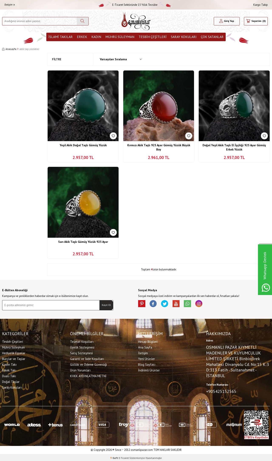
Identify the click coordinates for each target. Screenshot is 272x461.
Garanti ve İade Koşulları (87, 358)
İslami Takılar (60, 37)
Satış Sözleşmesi (81, 352)
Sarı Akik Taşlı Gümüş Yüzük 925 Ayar (83, 242)
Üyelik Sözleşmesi (82, 347)
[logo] (136, 21)
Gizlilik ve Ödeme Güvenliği (88, 364)
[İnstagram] (206, 304)
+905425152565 (221, 391)
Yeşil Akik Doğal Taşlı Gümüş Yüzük (83, 145)
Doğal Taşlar (11, 381)
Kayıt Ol (106, 304)
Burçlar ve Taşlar (13, 358)
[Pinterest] (142, 304)
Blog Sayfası (146, 364)
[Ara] (82, 21)
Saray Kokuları (184, 37)
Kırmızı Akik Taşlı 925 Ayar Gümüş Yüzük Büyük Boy (158, 147)
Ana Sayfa (145, 347)
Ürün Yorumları (80, 370)
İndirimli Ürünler (149, 370)
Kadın (96, 37)
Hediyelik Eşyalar (13, 352)
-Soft (114, 456)
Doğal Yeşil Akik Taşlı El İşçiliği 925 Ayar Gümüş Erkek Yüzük (234, 147)
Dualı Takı (9, 375)
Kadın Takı (9, 364)
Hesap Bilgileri (148, 341)
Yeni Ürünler (146, 358)
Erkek (82, 37)
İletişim (9, 4)
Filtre (56, 59)
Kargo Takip (260, 5)
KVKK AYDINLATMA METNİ (88, 375)
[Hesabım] (227, 21)
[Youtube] (180, 304)
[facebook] (155, 304)
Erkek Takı (9, 370)
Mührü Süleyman (119, 37)
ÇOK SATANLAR (212, 37)
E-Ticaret (124, 456)
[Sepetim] (256, 21)
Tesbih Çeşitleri (153, 37)
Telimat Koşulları (82, 341)
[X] (168, 304)
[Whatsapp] (193, 304)
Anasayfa (9, 49)
